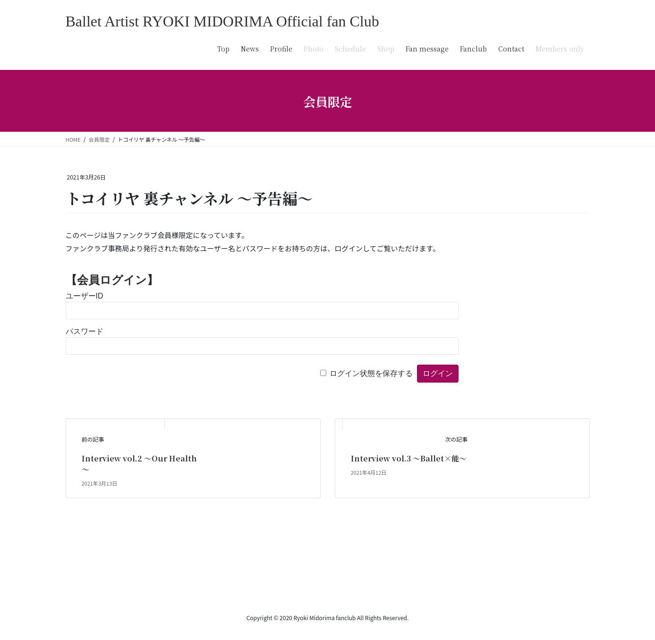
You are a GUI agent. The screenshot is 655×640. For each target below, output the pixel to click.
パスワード (84, 331)
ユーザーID (84, 296)
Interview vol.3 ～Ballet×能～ (409, 458)
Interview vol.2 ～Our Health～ (139, 463)
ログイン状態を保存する (371, 373)
